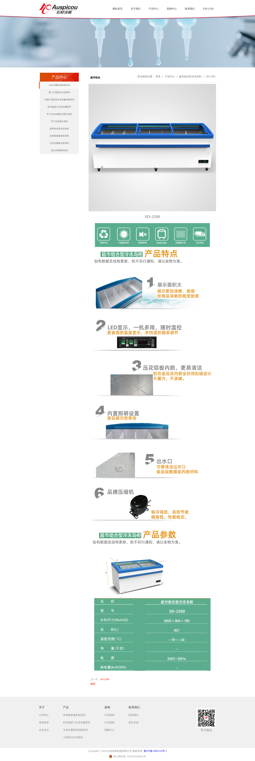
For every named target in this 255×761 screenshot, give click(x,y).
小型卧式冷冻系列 (73, 737)
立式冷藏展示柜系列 (59, 143)
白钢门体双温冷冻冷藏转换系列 (59, 99)
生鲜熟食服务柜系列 (59, 136)
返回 (92, 684)
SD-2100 (104, 679)
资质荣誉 (44, 722)
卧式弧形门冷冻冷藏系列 (59, 107)
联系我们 (133, 715)
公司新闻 (109, 715)
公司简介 (44, 715)
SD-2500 (210, 76)
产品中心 (170, 76)
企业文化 (44, 730)
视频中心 (109, 730)
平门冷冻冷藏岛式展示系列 (59, 114)
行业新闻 (109, 722)
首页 (158, 76)
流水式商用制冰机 (59, 150)
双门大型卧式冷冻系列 (59, 92)
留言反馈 (133, 722)
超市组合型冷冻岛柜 (59, 128)
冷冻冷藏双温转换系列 (59, 85)
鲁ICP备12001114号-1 (155, 751)
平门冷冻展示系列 (59, 121)
